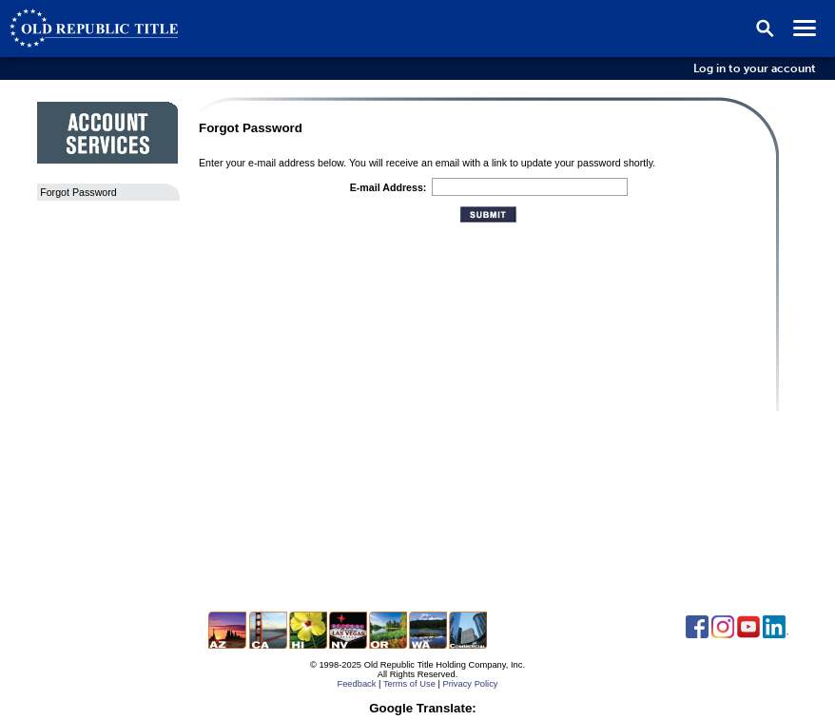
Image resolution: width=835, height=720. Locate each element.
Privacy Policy (469, 684)
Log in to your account (754, 68)
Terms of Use (409, 684)
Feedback (356, 684)
